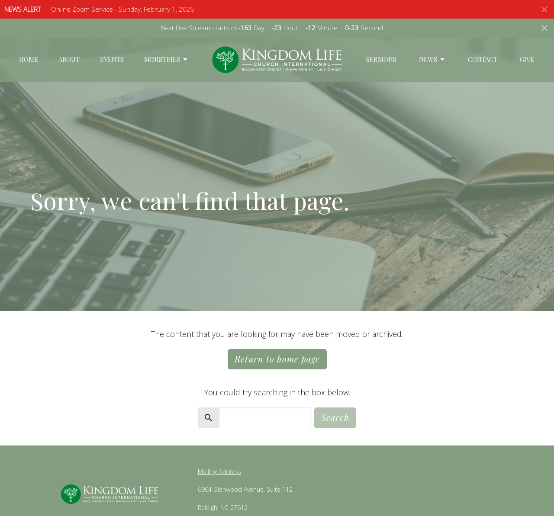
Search (335, 417)
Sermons (381, 59)
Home (28, 59)
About (69, 59)
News (432, 59)
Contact (482, 59)
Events (112, 59)
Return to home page (277, 359)
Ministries (166, 59)
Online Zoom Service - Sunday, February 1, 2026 (122, 9)
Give (527, 59)
